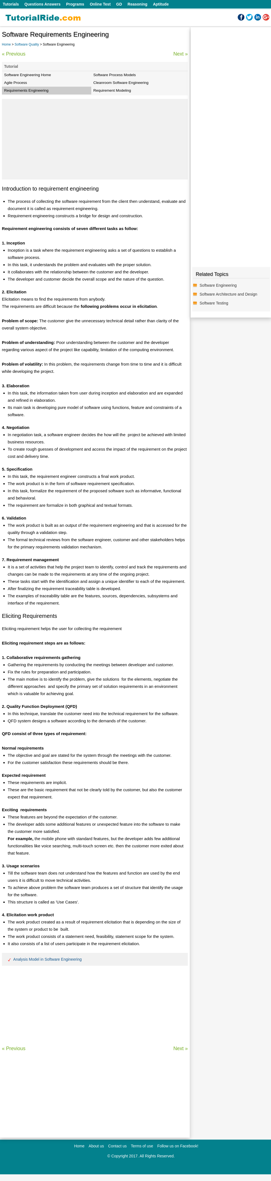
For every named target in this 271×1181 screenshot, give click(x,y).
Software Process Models (114, 75)
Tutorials (11, 4)
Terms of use (142, 1146)
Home (6, 44)
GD (119, 4)
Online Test (100, 4)
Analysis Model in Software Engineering (47, 959)
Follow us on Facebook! (177, 1146)
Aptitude (161, 4)
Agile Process (15, 83)
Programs (75, 4)
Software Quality (27, 44)
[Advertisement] (95, 139)
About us (96, 1146)
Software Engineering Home (27, 75)
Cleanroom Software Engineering (121, 83)
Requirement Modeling (112, 90)
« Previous (14, 54)
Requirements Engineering (26, 90)
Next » (180, 54)
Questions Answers (42, 4)
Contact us (117, 1146)
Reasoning (138, 4)
